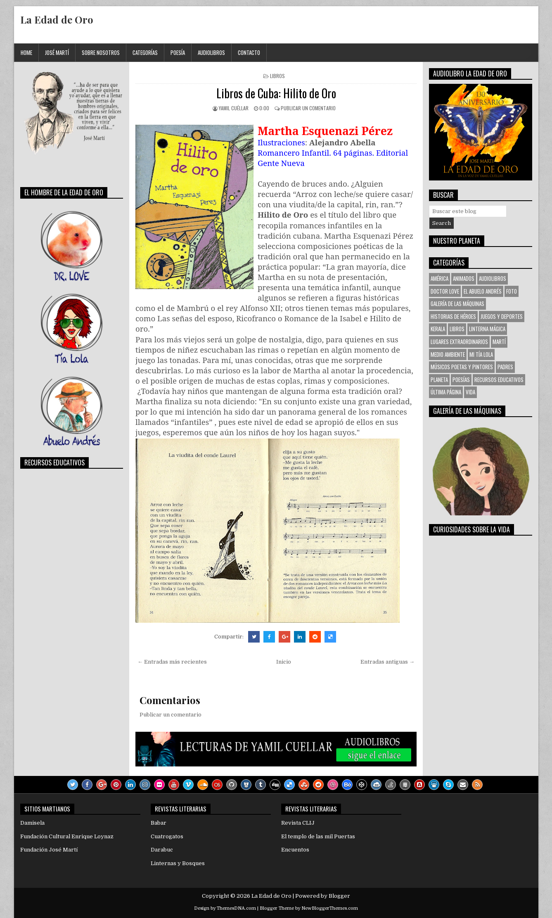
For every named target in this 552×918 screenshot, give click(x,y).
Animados (463, 278)
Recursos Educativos (499, 379)
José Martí (57, 52)
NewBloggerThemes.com (329, 908)
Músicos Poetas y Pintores (462, 367)
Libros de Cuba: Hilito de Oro (276, 93)
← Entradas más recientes (172, 662)
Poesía (178, 52)
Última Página (446, 392)
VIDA (470, 392)
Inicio (283, 662)
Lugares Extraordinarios (459, 341)
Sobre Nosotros (101, 52)
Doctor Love (445, 291)
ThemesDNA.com (236, 908)
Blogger (339, 896)
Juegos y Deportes (502, 316)
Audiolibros (211, 52)
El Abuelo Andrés (483, 291)
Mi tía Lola (481, 354)
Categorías (145, 52)
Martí (499, 341)
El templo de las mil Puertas (318, 836)
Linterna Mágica (487, 329)
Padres (505, 367)
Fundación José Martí (49, 850)
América (439, 278)
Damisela (32, 823)
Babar (158, 823)
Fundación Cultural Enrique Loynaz (67, 836)
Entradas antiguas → (387, 662)
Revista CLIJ (298, 823)
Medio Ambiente (448, 354)
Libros (277, 75)
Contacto (249, 52)
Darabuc (162, 850)
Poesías (461, 379)
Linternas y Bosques (178, 863)
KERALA (438, 329)
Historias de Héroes (453, 316)
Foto (511, 291)
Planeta (439, 379)
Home (26, 52)
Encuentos (295, 850)
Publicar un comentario (308, 107)
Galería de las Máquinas (457, 303)
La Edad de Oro (56, 19)
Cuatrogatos (167, 836)
